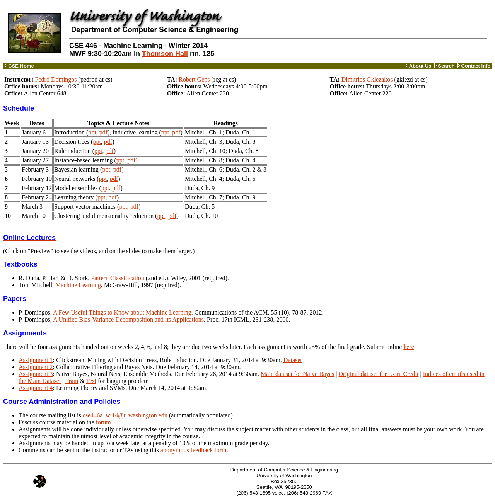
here (408, 347)
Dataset (292, 360)
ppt (92, 132)
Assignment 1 (36, 360)
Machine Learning (78, 285)
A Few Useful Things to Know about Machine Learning (122, 312)
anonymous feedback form (193, 450)
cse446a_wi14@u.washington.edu (125, 415)
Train (71, 381)
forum (103, 422)
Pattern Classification (117, 278)
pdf (103, 132)
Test (91, 381)
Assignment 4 (36, 388)
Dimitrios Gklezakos (367, 79)
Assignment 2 (36, 367)
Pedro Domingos (56, 79)
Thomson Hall (165, 54)
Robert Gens (194, 79)
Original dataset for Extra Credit (378, 374)
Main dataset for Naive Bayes (297, 374)
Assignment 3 (36, 374)
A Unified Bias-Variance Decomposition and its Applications (128, 319)
